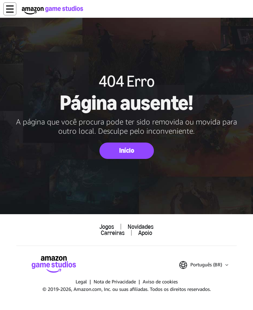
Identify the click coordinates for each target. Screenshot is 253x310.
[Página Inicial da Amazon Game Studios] (52, 10)
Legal (81, 281)
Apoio (145, 233)
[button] (9, 8)
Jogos (106, 227)
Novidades (141, 227)
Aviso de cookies (160, 281)
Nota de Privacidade (115, 281)
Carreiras (113, 233)
